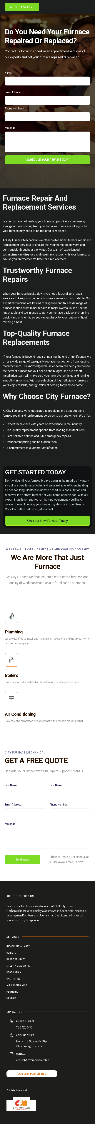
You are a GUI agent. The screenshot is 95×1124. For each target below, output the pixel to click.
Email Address (13, 92)
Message (10, 127)
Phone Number (58, 804)
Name (8, 72)
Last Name (56, 785)
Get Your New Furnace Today (47, 521)
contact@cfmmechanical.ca (32, 1060)
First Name (11, 785)
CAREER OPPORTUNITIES (32, 1073)
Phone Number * (14, 108)
